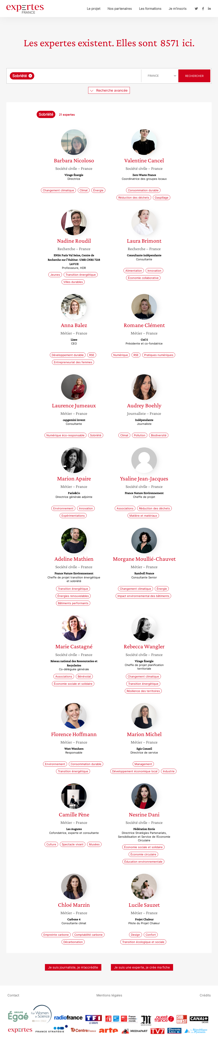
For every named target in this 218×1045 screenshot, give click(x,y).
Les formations (150, 9)
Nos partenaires (120, 9)
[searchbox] (79, 75)
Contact (13, 995)
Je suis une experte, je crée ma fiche (142, 967)
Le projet (93, 9)
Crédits (205, 995)
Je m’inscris (177, 9)
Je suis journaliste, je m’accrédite (73, 967)
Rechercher (194, 76)
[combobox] (74, 75)
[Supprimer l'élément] (30, 76)
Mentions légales (109, 995)
